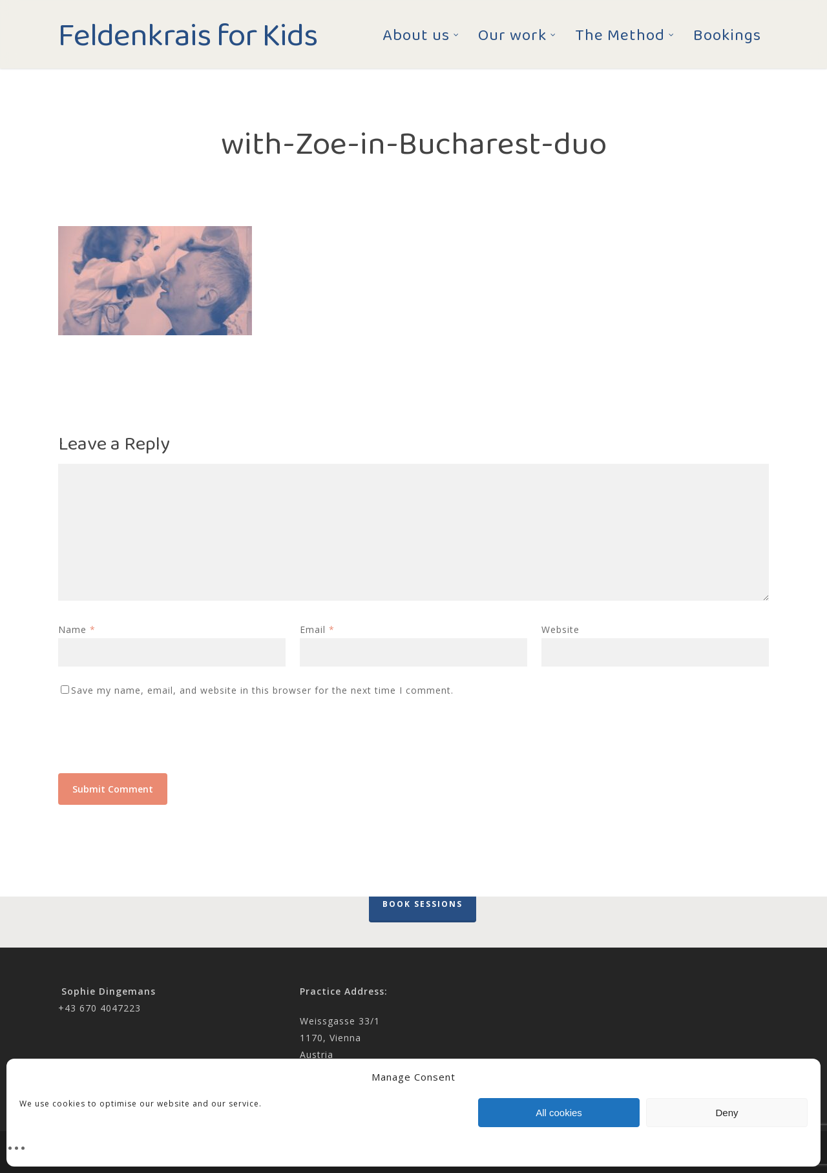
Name (77, 629)
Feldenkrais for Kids (187, 34)
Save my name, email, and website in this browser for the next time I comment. (262, 690)
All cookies (559, 1112)
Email (317, 629)
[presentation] (156, 741)
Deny (726, 1112)
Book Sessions (422, 903)
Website (560, 629)
